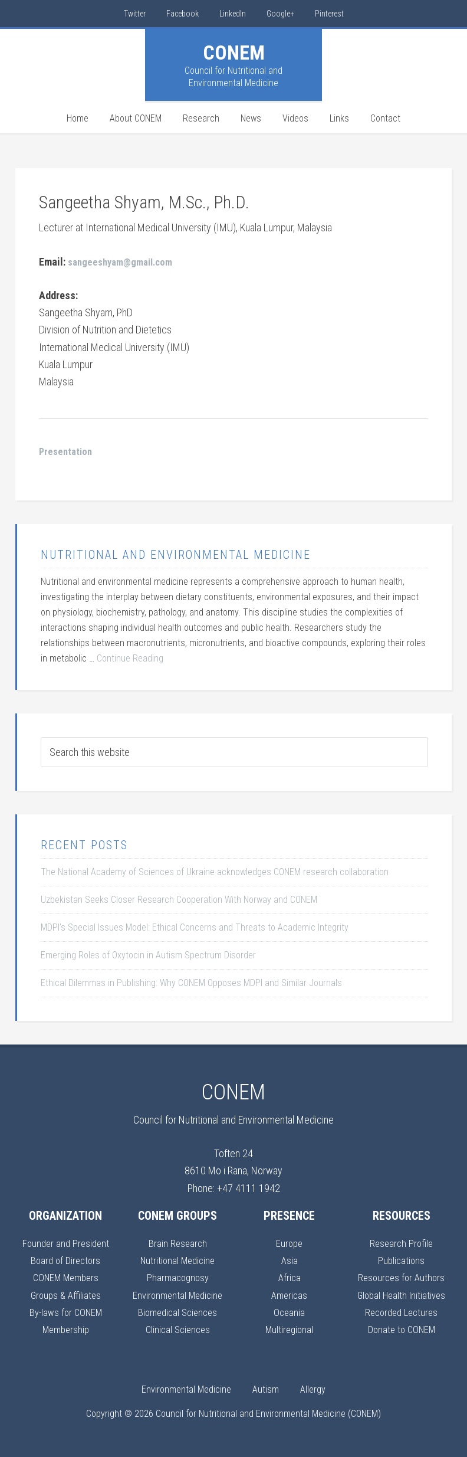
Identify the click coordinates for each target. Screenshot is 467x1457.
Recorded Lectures (401, 1312)
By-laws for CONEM (65, 1312)
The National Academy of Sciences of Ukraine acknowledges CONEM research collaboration (215, 872)
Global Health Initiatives (401, 1295)
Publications (401, 1260)
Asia (289, 1260)
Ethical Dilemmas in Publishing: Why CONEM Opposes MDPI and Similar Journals (191, 982)
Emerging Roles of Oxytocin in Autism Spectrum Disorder (148, 955)
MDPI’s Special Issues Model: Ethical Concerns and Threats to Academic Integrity (194, 927)
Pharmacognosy (178, 1277)
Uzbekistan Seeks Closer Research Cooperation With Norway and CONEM (179, 899)
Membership (65, 1329)
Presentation (67, 451)
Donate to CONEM (401, 1329)
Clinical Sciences (177, 1329)
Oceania (289, 1312)
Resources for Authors (401, 1277)
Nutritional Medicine (178, 1260)
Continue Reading (130, 658)
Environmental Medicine (177, 1295)
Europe (289, 1243)
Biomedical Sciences (177, 1312)
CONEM (234, 52)
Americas (289, 1295)
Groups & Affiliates (66, 1295)
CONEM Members (65, 1277)
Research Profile (402, 1243)
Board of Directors (66, 1260)
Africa (289, 1277)
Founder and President (65, 1243)
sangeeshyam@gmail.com (125, 262)
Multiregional (289, 1329)
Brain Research (177, 1243)
